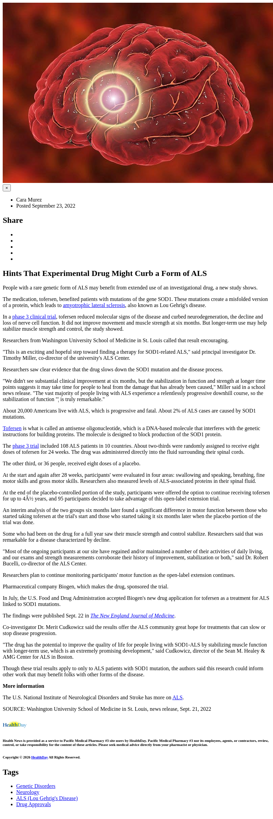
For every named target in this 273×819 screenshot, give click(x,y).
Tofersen (12, 428)
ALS (177, 697)
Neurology (27, 792)
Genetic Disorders (35, 786)
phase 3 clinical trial (34, 317)
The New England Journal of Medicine (132, 615)
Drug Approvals (33, 804)
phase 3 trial (26, 446)
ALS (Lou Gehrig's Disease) (47, 798)
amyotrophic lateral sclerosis (94, 305)
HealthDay (39, 757)
